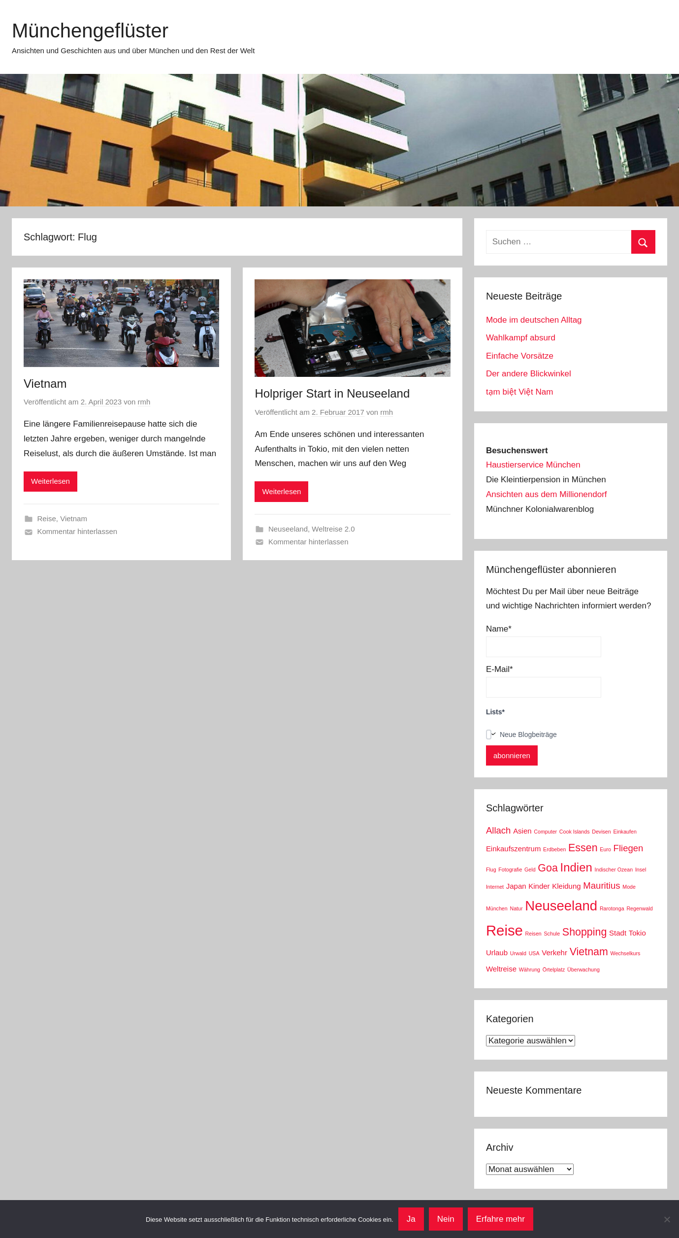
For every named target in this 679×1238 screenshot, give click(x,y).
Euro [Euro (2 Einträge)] (605, 849)
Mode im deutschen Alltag (534, 320)
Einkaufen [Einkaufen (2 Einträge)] (624, 832)
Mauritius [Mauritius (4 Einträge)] (601, 885)
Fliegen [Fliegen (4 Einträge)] (629, 848)
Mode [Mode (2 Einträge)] (629, 887)
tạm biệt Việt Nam (519, 392)
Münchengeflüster (90, 30)
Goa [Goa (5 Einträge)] (548, 868)
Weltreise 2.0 (333, 529)
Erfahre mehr (500, 1219)
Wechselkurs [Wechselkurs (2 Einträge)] (626, 953)
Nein (445, 1219)
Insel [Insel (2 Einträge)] (641, 869)
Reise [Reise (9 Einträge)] (504, 930)
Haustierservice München (533, 464)
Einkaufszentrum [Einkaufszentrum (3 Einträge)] (513, 848)
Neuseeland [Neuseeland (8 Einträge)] (561, 905)
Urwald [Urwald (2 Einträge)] (518, 953)
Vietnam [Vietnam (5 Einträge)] (589, 952)
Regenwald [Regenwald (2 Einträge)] (639, 908)
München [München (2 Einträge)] (497, 908)
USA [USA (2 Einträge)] (534, 953)
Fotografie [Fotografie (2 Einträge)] (510, 869)
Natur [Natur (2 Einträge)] (516, 908)
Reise (46, 518)
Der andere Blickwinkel (528, 373)
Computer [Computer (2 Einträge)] (545, 832)
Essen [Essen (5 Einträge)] (583, 848)
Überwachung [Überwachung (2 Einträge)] (583, 969)
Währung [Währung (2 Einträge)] (529, 969)
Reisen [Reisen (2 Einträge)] (533, 934)
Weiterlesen (50, 481)
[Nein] (667, 1219)
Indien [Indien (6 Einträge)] (576, 867)
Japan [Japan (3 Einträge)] (516, 886)
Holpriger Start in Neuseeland (332, 393)
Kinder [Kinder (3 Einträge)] (539, 886)
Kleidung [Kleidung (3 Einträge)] (566, 886)
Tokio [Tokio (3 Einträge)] (637, 933)
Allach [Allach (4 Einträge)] (498, 830)
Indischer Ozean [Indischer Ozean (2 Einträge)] (614, 869)
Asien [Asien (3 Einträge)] (522, 831)
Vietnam (45, 383)
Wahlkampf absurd (520, 337)
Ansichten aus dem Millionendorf (546, 494)
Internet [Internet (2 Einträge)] (495, 887)
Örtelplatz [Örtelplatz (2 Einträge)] (554, 969)
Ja (411, 1219)
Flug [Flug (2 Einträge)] (491, 869)
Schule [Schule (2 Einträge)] (552, 934)
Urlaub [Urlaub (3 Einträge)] (497, 952)
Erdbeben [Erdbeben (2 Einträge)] (554, 849)
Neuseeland (288, 529)
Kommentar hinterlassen (77, 531)
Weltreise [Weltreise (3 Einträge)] (501, 969)
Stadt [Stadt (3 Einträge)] (617, 933)
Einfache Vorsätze (519, 356)
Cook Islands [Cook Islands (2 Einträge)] (574, 832)
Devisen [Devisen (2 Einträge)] (601, 832)
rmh (144, 402)
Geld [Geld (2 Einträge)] (530, 869)
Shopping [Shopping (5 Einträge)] (584, 932)
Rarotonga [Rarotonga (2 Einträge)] (612, 908)
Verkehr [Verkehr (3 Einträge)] (554, 952)
